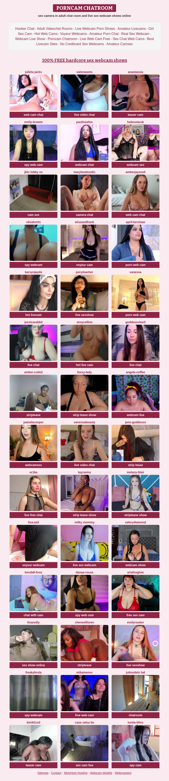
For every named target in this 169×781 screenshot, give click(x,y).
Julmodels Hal (135, 672)
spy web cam (33, 165)
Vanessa (135, 272)
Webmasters (123, 773)
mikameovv (84, 672)
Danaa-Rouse (84, 572)
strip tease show (84, 415)
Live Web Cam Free (95, 39)
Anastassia (135, 72)
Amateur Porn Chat (104, 34)
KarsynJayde (33, 272)
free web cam (84, 715)
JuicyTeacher (84, 272)
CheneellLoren (84, 622)
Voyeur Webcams (73, 34)
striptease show (135, 515)
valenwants (84, 72)
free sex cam (135, 615)
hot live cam (84, 365)
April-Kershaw (135, 222)
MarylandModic (84, 172)
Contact (56, 773)
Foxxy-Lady (84, 372)
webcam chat (84, 165)
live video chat (84, 114)
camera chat (84, 215)
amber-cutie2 (33, 372)
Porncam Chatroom (62, 39)
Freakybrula (33, 672)
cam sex (33, 215)
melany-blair (135, 472)
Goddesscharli (135, 322)
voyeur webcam (33, 565)
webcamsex (33, 465)
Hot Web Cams (45, 34)
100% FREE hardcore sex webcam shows (84, 60)
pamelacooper (33, 422)
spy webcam (33, 265)
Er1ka (33, 472)
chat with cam (33, 615)
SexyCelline (84, 322)
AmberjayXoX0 (135, 172)
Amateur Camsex (120, 44)
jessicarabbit (33, 322)
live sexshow (84, 315)
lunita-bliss (135, 722)
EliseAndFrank (84, 222)
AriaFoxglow (135, 572)
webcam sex (135, 165)
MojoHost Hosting (76, 773)
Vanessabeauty (84, 422)
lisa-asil (33, 522)
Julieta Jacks (33, 72)
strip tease (135, 465)
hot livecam (33, 315)
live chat (33, 365)
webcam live (135, 415)
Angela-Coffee (135, 372)
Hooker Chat (24, 28)
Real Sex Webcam (135, 34)
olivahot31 (33, 222)
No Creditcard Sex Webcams (82, 44)
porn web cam (135, 265)
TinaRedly (33, 622)
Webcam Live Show (30, 39)
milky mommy (84, 522)
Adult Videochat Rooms (54, 28)
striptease (33, 415)
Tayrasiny (84, 472)
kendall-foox (33, 572)
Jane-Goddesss (135, 422)
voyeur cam (84, 265)
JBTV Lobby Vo (33, 172)
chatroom (135, 715)
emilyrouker (135, 622)
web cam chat (33, 114)
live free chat (33, 515)
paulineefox (84, 122)
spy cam (135, 765)
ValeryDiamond (135, 522)
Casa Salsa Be (84, 722)
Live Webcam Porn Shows (95, 28)
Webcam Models (101, 773)
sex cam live (84, 765)
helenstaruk (135, 122)
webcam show (135, 565)
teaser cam (135, 114)
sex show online (33, 665)
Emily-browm (33, 122)
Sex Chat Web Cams (128, 39)
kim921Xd (33, 722)
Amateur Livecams (132, 28)
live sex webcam (84, 565)
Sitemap (42, 773)
